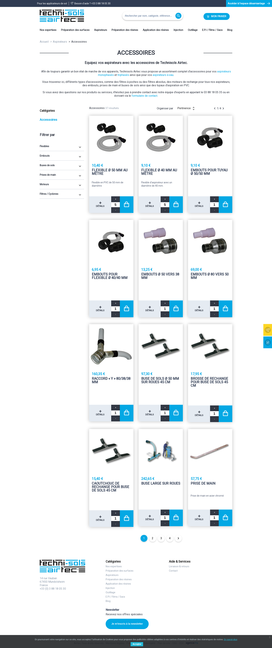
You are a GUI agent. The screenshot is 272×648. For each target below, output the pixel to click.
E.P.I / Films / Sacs (212, 30)
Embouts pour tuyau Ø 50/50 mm (209, 172)
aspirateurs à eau (163, 75)
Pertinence (186, 108)
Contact (173, 570)
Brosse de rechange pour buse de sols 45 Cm (209, 382)
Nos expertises (48, 30)
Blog (229, 30)
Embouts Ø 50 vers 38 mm (160, 276)
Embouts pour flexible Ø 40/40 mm (110, 276)
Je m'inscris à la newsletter (127, 623)
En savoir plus (230, 639)
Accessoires (48, 119)
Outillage (193, 30)
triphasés (123, 75)
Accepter (137, 644)
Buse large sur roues (160, 483)
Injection (178, 30)
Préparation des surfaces (75, 30)
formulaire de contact (144, 95)
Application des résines (156, 30)
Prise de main (203, 483)
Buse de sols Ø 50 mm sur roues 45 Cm (160, 380)
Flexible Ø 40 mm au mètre (159, 172)
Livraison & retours (179, 566)
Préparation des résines (125, 30)
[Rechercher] (152, 15)
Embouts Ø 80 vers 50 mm (210, 276)
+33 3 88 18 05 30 (100, 3)
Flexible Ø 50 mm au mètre (110, 172)
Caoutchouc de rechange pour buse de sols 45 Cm (110, 487)
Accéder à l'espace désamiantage (246, 3)
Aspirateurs (100, 30)
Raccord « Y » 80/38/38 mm (111, 380)
